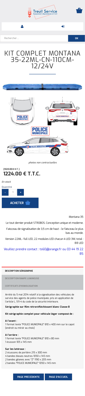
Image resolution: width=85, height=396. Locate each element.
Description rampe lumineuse (22, 278)
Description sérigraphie (19, 271)
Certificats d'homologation (21, 286)
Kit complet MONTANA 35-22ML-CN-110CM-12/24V (42, 59)
